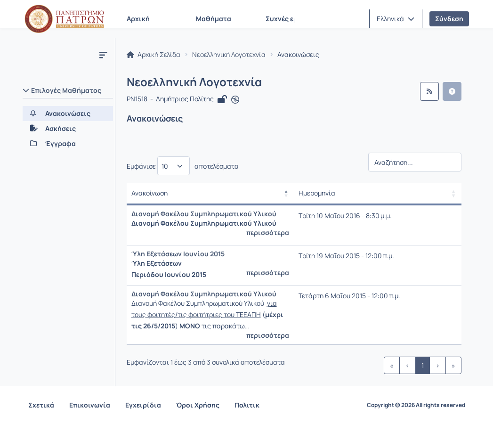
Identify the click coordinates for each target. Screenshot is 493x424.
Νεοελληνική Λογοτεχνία (229, 54)
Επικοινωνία (89, 404)
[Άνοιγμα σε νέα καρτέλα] (235, 100)
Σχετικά (41, 404)
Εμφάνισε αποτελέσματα (183, 165)
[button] (395, 18)
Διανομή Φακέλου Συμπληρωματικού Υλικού (203, 213)
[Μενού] (103, 54)
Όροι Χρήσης (197, 404)
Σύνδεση (449, 18)
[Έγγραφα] (68, 143)
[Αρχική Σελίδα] (64, 19)
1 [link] (422, 365)
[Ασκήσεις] (68, 128)
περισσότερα (267, 232)
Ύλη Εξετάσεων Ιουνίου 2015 (178, 253)
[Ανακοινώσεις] (68, 113)
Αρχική (138, 18)
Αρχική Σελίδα (153, 54)
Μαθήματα (213, 18)
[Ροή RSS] (429, 91)
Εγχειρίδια (143, 404)
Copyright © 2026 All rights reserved (416, 405)
